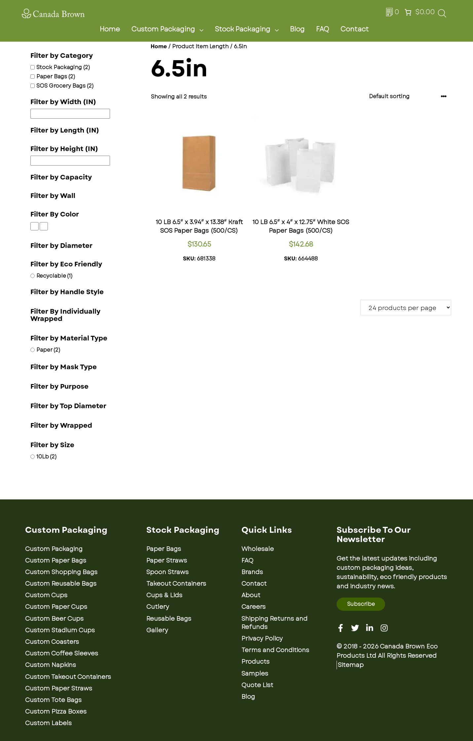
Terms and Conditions (275, 650)
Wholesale (257, 549)
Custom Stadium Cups (60, 630)
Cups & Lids (164, 595)
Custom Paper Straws (58, 688)
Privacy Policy (262, 638)
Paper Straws (166, 560)
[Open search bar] (442, 15)
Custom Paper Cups (56, 607)
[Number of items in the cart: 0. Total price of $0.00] (419, 12)
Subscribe (361, 604)
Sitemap (351, 665)
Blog (297, 29)
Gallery (157, 630)
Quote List (257, 685)
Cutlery (157, 607)
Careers (253, 607)
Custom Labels (48, 723)
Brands (252, 572)
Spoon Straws (167, 572)
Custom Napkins (50, 665)
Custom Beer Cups (54, 618)
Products (255, 661)
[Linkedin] (370, 628)
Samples (254, 673)
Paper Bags (163, 549)
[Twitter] (355, 628)
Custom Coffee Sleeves (61, 653)
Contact (355, 29)
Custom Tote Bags (53, 700)
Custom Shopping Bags (61, 572)
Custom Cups (46, 595)
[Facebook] (341, 628)
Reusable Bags (168, 618)
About (250, 595)
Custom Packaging (171, 29)
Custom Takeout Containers (68, 677)
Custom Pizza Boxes (56, 711)
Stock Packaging (251, 29)
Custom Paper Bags (55, 560)
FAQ (322, 29)
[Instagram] (384, 628)
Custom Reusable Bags (60, 583)
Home (110, 29)
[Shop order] (408, 96)
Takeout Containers (176, 583)
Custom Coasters (52, 642)
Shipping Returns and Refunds (274, 622)
